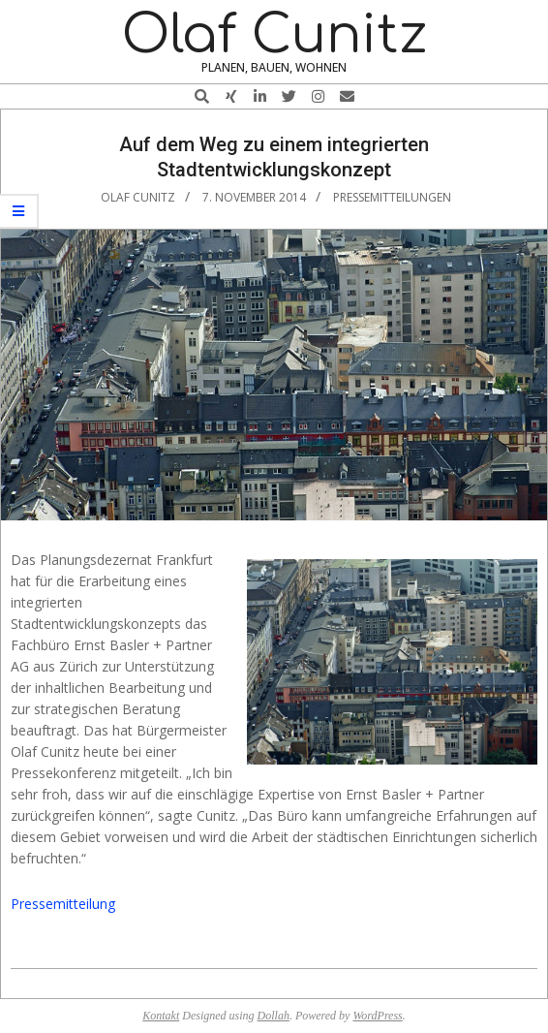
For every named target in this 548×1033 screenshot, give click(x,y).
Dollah (273, 1015)
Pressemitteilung (63, 903)
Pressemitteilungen (392, 197)
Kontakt (160, 1015)
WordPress (377, 1015)
